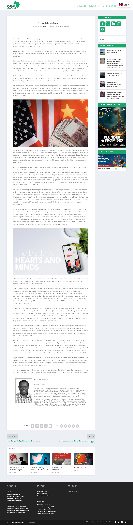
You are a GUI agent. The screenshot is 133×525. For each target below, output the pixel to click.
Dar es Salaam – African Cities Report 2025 (114, 74)
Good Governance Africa (18, 522)
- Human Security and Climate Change (18, 510)
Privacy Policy (90, 522)
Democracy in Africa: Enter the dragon (17, 468)
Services (122, 9)
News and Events (42, 493)
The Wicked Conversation (14, 498)
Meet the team (41, 498)
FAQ (97, 522)
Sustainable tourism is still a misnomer (114, 51)
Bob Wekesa (44, 26)
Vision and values (42, 491)
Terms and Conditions (106, 522)
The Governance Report (13, 494)
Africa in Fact (10, 492)
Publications (94, 9)
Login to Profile (72, 491)
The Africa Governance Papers (15, 496)
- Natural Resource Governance (16, 512)
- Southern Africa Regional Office (46, 511)
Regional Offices (109, 9)
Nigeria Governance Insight (14, 500)
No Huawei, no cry (80, 467)
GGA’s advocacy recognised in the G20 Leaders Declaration (114, 84)
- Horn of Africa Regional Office (46, 507)
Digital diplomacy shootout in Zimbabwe (39, 468)
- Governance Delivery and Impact (16, 506)
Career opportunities (43, 496)
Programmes (81, 9)
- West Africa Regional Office (45, 513)
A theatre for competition (57, 468)
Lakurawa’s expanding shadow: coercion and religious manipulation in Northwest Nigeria (115, 95)
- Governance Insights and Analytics (17, 508)
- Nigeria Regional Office (44, 509)
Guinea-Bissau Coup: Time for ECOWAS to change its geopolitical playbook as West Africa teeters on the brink (115, 63)
